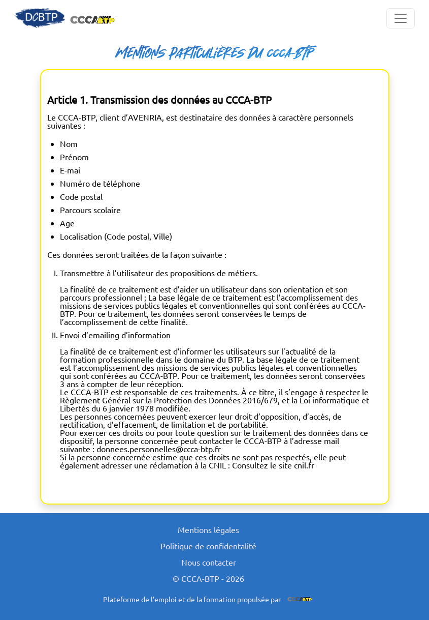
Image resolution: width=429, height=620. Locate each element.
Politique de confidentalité (208, 546)
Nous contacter (208, 562)
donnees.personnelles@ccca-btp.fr (158, 449)
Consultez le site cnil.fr (273, 465)
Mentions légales (208, 529)
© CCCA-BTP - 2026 (208, 578)
